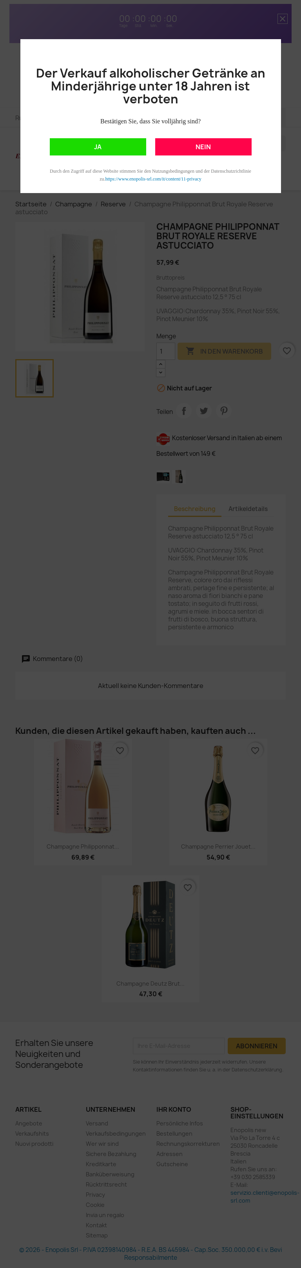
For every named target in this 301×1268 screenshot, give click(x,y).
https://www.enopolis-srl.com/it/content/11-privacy (153, 179)
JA (98, 147)
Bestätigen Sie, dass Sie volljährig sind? (150, 121)
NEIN (203, 147)
